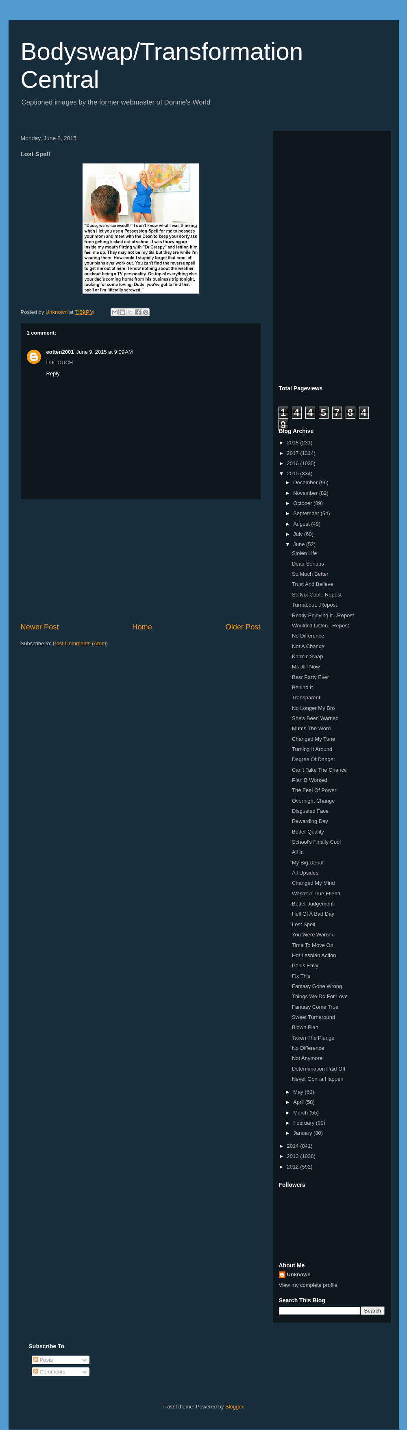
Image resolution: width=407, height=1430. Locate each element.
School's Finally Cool (316, 842)
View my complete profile (308, 1285)
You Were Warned (313, 935)
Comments (49, 1372)
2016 (293, 463)
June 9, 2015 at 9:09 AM (104, 352)
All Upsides (305, 873)
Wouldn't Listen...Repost (320, 625)
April (299, 1102)
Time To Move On (312, 945)
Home (142, 627)
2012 (293, 1167)
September (306, 513)
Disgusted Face (310, 811)
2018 (293, 443)
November (306, 493)
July (298, 534)
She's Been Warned (315, 718)
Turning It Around (312, 749)
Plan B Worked (309, 780)
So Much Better (310, 574)
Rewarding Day (310, 821)
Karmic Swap (307, 656)
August (302, 524)
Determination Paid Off (318, 1069)
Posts (43, 1360)
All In (298, 852)
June (299, 544)
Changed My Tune (313, 739)
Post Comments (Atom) (80, 643)
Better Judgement (313, 904)
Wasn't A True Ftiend (316, 893)
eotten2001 (60, 352)
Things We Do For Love (320, 996)
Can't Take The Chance (319, 770)
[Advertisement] (141, 561)
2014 (293, 1146)
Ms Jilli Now (306, 667)
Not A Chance (308, 646)
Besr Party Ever (310, 677)
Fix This (301, 976)
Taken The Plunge (313, 1038)
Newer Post (40, 627)
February (304, 1123)
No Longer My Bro (313, 708)
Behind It (302, 687)
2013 (293, 1156)
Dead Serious (308, 564)
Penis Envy (305, 965)
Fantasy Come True (315, 1007)
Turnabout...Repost (314, 605)
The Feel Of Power (314, 790)
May (299, 1092)
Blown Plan (305, 1027)
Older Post (243, 627)
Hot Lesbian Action (314, 955)
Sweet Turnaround (313, 1017)
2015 (293, 473)
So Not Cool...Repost (317, 595)
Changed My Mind (313, 883)
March (301, 1113)
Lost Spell (303, 924)
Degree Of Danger (313, 759)
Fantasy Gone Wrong (317, 986)
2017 (293, 453)
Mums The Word (311, 728)
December (306, 482)
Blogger (234, 1407)
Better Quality (308, 832)
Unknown (299, 1274)
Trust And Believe (312, 584)
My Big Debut (308, 863)
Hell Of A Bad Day (313, 914)
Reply (53, 373)
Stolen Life (304, 553)
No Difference (308, 636)
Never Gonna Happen (317, 1079)
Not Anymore (307, 1058)
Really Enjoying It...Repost (323, 615)
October (303, 503)
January (303, 1133)
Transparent (306, 697)
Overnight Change (313, 801)
